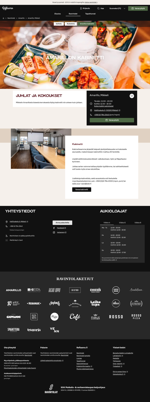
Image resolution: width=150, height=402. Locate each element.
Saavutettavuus (82, 364)
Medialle (116, 358)
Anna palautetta (62, 223)
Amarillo (21, 18)
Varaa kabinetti (81, 189)
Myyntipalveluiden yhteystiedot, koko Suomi (20, 368)
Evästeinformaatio (84, 366)
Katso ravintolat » (91, 2)
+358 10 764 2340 (101, 115)
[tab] (107, 223)
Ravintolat (73, 14)
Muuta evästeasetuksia (85, 369)
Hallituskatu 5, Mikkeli (19, 221)
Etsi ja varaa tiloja (120, 371)
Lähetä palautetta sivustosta (51, 360)
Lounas (79, 358)
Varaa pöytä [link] (138, 8)
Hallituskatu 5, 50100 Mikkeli (107, 110)
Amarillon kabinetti (87, 24)
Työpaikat (117, 366)
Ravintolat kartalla (83, 356)
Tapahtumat (90, 14)
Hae (100, 8)
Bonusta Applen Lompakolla (123, 353)
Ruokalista (71, 24)
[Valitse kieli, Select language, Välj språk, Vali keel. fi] (117, 8)
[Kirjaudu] (85, 8)
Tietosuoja (117, 361)
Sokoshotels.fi (119, 374)
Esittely (59, 24)
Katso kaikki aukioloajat (103, 106)
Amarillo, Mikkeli (34, 18)
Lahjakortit (118, 356)
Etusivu (58, 14)
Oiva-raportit (119, 364)
